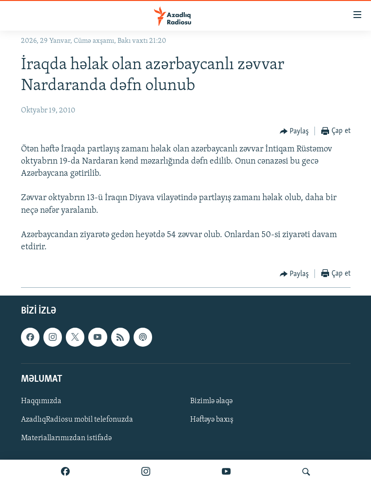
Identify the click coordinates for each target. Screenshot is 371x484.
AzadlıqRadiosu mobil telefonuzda (77, 420)
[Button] (294, 131)
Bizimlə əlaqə (211, 401)
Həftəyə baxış (212, 420)
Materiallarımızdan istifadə (66, 439)
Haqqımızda (41, 401)
